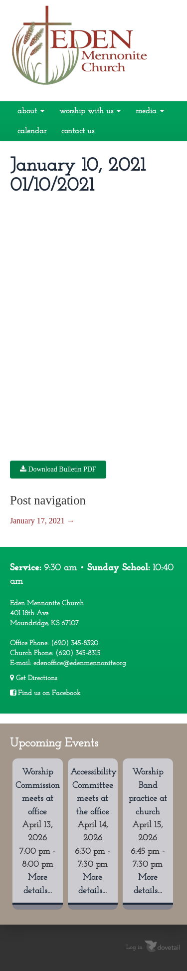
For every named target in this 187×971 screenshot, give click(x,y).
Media (150, 111)
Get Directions (33, 678)
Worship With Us (90, 111)
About (30, 111)
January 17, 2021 (42, 520)
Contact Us (77, 131)
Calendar (31, 131)
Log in (134, 948)
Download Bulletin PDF (58, 469)
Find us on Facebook (45, 693)
